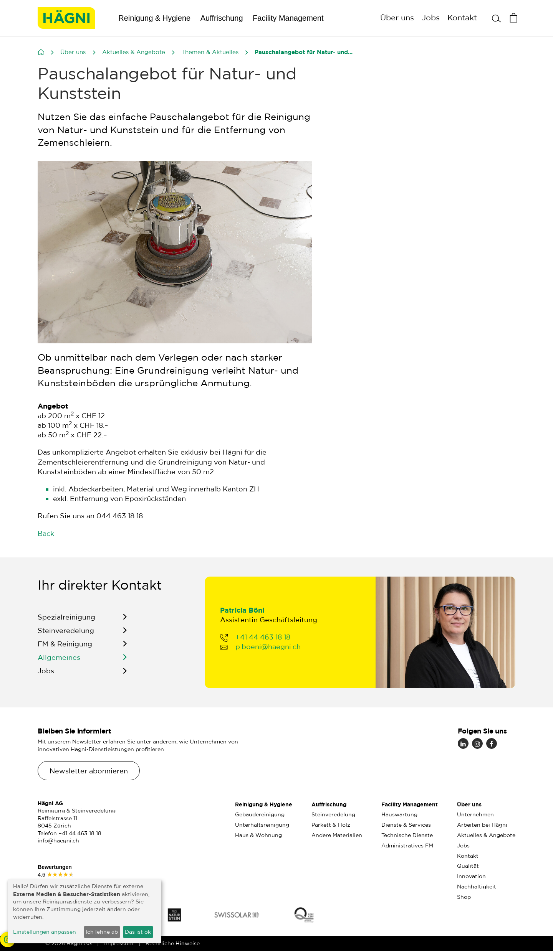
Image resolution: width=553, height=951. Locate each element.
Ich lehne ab (102, 932)
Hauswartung (399, 814)
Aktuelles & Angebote (486, 835)
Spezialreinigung (66, 618)
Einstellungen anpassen (44, 932)
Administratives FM (407, 845)
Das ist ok (138, 932)
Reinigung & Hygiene (154, 18)
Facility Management (288, 18)
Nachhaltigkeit (476, 886)
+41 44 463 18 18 (262, 639)
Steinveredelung (66, 632)
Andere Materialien (336, 835)
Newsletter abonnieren (89, 771)
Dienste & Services (406, 825)
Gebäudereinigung (260, 814)
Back (46, 533)
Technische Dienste (407, 835)
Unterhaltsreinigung (262, 825)
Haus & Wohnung (258, 835)
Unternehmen (475, 814)
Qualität (468, 866)
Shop (464, 897)
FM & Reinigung (65, 645)
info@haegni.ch (58, 840)
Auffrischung (221, 18)
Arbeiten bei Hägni (482, 825)
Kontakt (462, 17)
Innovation (471, 876)
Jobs (431, 17)
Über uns (397, 17)
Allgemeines (59, 659)
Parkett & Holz (330, 825)
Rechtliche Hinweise (173, 943)
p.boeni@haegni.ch (268, 648)
